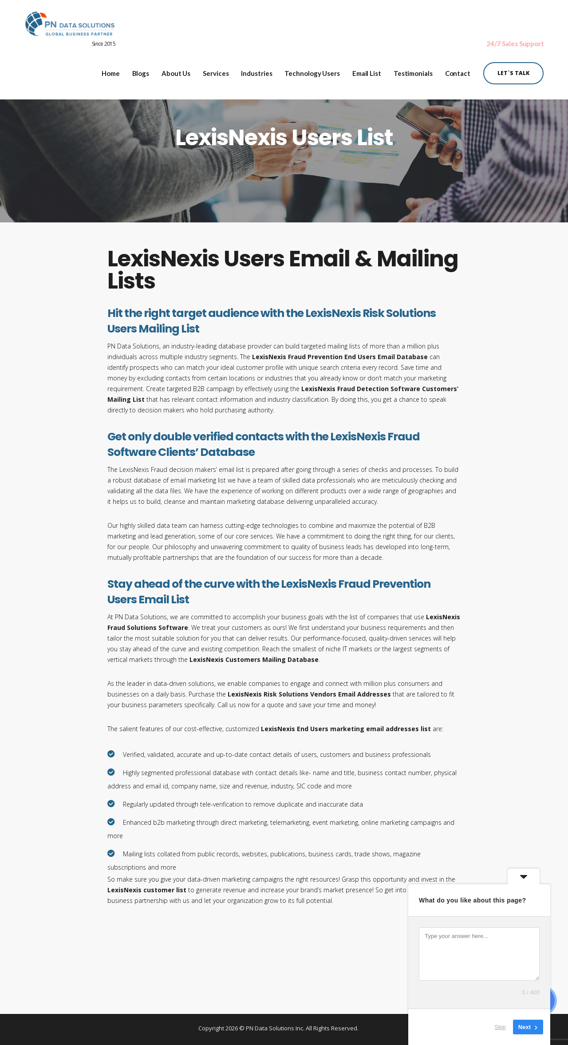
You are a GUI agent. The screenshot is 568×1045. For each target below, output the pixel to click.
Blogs (141, 70)
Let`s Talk (513, 70)
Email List (366, 70)
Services (216, 70)
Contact (457, 70)
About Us (176, 70)
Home (111, 70)
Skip (500, 1027)
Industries (256, 70)
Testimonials (413, 70)
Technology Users (311, 70)
